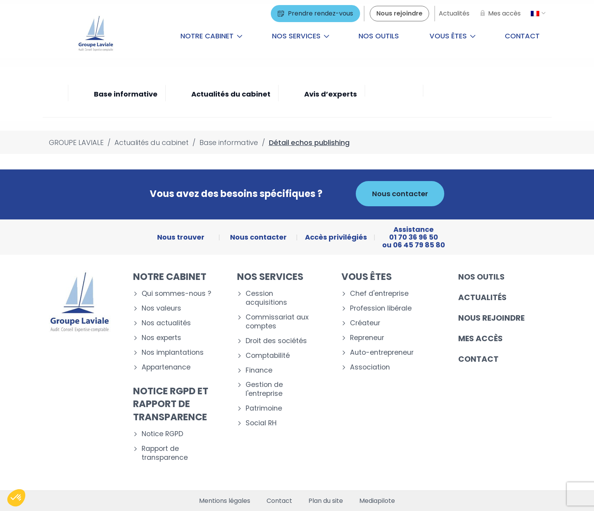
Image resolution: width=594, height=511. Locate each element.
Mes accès (480, 338)
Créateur (365, 323)
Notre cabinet (211, 36)
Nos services (300, 36)
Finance (259, 370)
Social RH (261, 423)
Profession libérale (381, 308)
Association (370, 367)
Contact (522, 36)
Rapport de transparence (165, 453)
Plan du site (325, 501)
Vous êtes (452, 36)
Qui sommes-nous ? (176, 293)
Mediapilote (377, 501)
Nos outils (378, 36)
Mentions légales (224, 501)
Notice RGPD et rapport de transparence (170, 404)
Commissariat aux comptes (277, 322)
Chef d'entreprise (379, 293)
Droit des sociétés (276, 341)
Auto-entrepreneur (382, 352)
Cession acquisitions (266, 298)
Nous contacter (400, 194)
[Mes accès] (499, 13)
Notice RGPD (162, 434)
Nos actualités (166, 323)
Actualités (482, 297)
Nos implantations (173, 352)
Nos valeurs (161, 308)
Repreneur (367, 337)
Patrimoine (264, 408)
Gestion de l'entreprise (264, 389)
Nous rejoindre (491, 317)
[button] (16, 498)
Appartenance (166, 367)
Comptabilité (268, 355)
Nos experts (161, 337)
